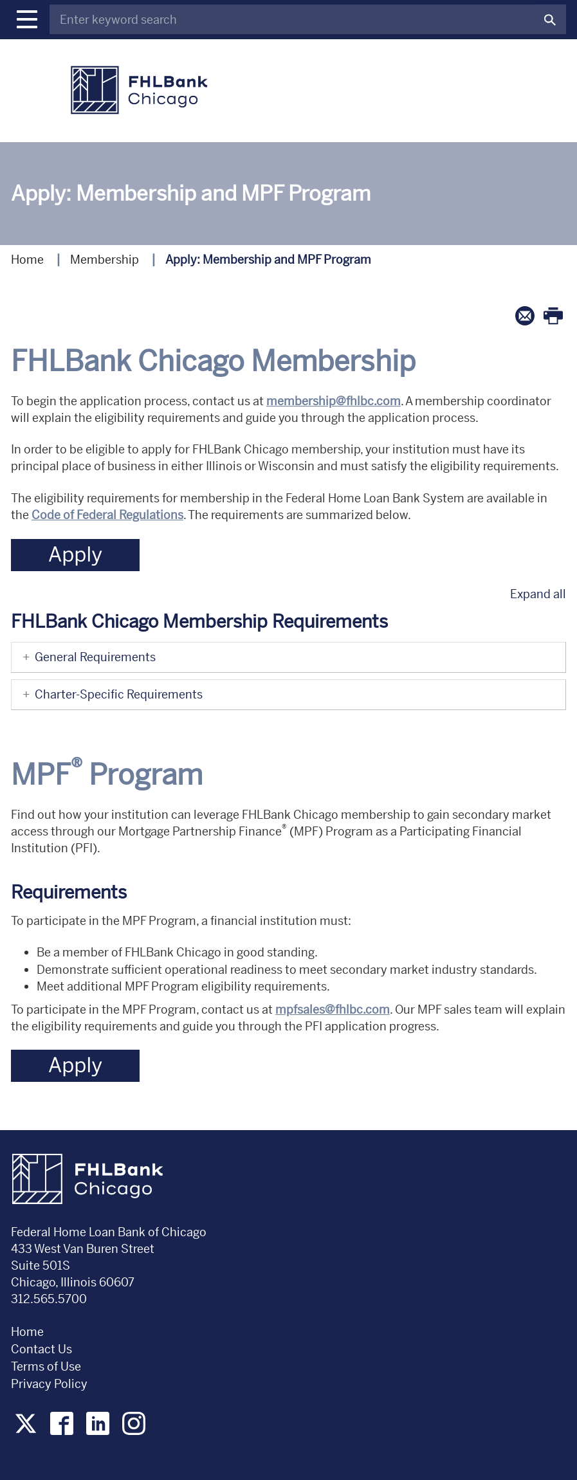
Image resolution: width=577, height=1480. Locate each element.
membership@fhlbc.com (333, 401)
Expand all (538, 594)
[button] (27, 19)
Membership (104, 259)
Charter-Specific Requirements (110, 694)
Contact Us (41, 1349)
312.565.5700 (49, 1299)
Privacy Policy (50, 1383)
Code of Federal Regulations (107, 514)
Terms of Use (46, 1366)
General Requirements (87, 657)
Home (27, 259)
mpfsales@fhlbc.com (332, 1009)
